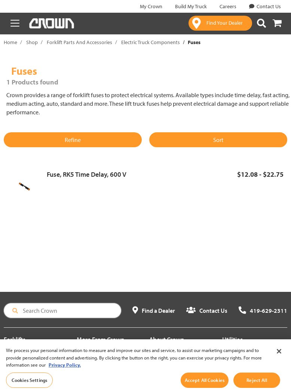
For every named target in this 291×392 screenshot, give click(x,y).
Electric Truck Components (150, 42)
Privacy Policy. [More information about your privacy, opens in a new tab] (65, 367)
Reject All (256, 383)
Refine (73, 139)
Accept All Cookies (204, 383)
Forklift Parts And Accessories (79, 42)
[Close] (279, 354)
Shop (32, 42)
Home (10, 42)
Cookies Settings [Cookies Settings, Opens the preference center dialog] (29, 383)
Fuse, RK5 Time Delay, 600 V (86, 174)
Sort (218, 139)
